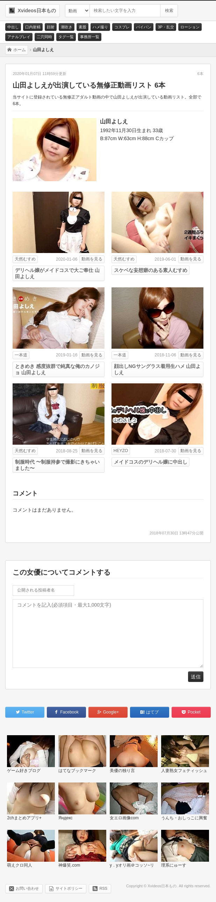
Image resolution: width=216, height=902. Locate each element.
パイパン (143, 27)
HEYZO (121, 450)
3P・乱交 (166, 27)
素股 (82, 27)
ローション (190, 27)
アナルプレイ (18, 37)
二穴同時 (44, 37)
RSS (103, 888)
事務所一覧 (89, 37)
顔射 (51, 27)
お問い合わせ (27, 888)
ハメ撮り (100, 27)
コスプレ (122, 27)
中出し (13, 27)
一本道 (21, 355)
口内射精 (33, 27)
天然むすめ (25, 259)
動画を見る (91, 259)
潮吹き (66, 27)
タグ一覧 (66, 37)
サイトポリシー (69, 888)
